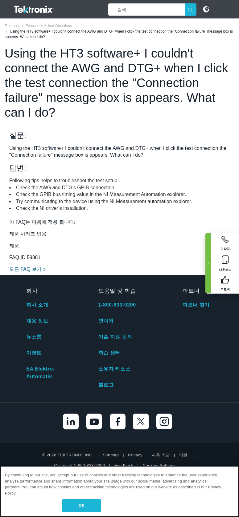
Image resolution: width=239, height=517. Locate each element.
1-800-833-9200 (117, 304)
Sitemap (111, 455)
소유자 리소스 (114, 368)
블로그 (106, 384)
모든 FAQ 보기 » (27, 269)
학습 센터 (109, 352)
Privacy (135, 455)
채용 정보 (37, 320)
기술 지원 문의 (115, 336)
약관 (183, 455)
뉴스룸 (34, 336)
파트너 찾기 (196, 304)
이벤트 (34, 352)
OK (82, 505)
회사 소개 (37, 304)
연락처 (106, 320)
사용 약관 (161, 455)
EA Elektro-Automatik (40, 372)
